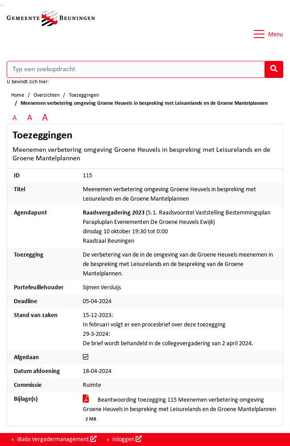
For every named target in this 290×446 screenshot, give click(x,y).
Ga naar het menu (2, 5)
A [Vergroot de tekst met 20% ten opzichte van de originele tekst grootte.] (29, 118)
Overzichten (47, 95)
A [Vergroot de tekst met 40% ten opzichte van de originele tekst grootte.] (45, 118)
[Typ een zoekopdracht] (145, 69)
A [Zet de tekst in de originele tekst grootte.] (15, 118)
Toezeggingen (84, 95)
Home (17, 95)
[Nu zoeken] (273, 69)
